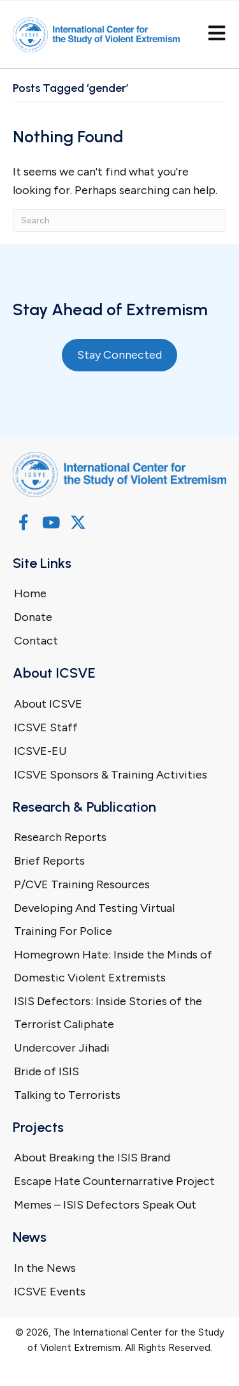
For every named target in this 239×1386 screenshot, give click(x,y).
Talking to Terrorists (67, 1095)
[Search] (119, 220)
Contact (36, 641)
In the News (45, 1268)
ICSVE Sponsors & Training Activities (110, 775)
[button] (23, 522)
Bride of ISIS (46, 1071)
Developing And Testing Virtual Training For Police (94, 919)
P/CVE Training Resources (82, 884)
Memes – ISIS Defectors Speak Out (105, 1205)
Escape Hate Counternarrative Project (114, 1181)
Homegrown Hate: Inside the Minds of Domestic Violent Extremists (113, 966)
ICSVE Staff (46, 727)
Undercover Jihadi (62, 1048)
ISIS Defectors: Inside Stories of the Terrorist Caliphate (108, 1012)
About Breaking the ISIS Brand (92, 1158)
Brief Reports (49, 861)
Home (30, 593)
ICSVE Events (49, 1292)
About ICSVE (48, 704)
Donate (33, 617)
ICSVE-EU (40, 751)
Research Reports (60, 837)
